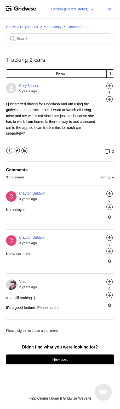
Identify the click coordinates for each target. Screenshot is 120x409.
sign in (22, 331)
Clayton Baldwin (32, 193)
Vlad (22, 281)
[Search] (60, 38)
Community (52, 27)
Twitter (17, 150)
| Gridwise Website (76, 398)
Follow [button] (60, 73)
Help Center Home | (45, 398)
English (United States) (70, 9)
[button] (109, 9)
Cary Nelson (29, 85)
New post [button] (59, 359)
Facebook (9, 150)
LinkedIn (24, 150)
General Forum (78, 27)
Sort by (104, 177)
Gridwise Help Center (22, 27)
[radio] (109, 86)
